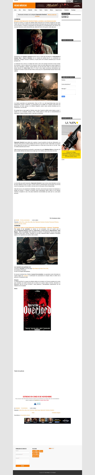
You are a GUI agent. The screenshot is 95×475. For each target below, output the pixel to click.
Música (51, 10)
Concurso (32, 410)
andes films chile (28, 222)
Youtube (72, 1)
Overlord (47, 222)
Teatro (40, 10)
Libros (36, 10)
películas (20, 223)
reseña (24, 223)
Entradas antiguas (56, 412)
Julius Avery (37, 410)
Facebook (69, 1)
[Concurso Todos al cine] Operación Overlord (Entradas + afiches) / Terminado (36, 227)
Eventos (46, 10)
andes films (21, 222)
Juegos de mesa (58, 10)
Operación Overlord (39, 222)
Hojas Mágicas (20, 5)
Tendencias (66, 10)
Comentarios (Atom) (25, 415)
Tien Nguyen (53, 472)
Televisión (30, 10)
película (16, 223)
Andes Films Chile (44, 268)
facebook (37, 400)
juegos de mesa (36, 456)
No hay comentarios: (25, 220)
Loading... (37, 351)
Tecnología (73, 10)
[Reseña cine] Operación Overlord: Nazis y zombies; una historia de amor (35, 21)
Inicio (15, 10)
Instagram (67, 1)
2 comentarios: (24, 408)
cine (34, 222)
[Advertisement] (71, 29)
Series (24, 10)
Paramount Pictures (53, 222)
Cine (20, 10)
